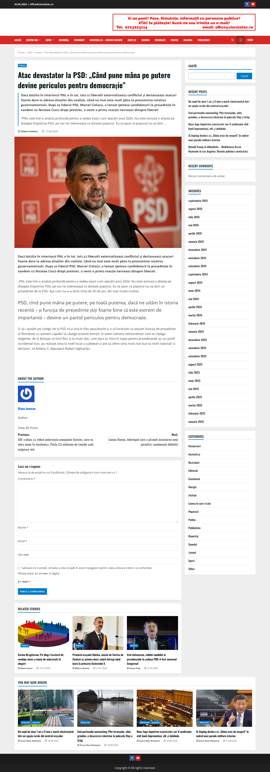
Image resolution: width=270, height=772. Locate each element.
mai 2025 (193, 225)
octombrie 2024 (197, 266)
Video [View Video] (244, 40)
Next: (138, 439)
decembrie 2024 (197, 250)
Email (22, 541)
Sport (191, 561)
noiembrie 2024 (197, 258)
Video (191, 569)
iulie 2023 (194, 372)
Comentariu (27, 479)
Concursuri (194, 446)
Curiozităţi (194, 454)
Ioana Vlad (134, 668)
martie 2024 (195, 315)
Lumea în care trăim (199, 503)
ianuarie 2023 (196, 422)
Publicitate (204, 40)
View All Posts (28, 428)
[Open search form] (232, 40)
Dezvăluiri (193, 462)
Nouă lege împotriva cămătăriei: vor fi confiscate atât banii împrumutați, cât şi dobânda (218, 126)
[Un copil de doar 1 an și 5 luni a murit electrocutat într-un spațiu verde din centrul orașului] (46, 708)
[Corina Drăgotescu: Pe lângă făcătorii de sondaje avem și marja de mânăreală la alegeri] (43, 633)
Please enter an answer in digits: (39, 573)
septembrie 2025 (198, 201)
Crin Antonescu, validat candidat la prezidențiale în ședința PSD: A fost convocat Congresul (152, 659)
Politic (174, 40)
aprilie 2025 (195, 233)
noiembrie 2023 (197, 348)
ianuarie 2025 (196, 242)
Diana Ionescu (29, 131)
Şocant (192, 552)
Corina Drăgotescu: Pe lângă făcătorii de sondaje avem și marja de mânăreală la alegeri (41, 659)
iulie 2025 (194, 217)
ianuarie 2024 (196, 331)
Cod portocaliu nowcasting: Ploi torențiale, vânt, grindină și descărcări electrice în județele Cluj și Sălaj (219, 115)
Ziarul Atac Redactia (30, 740)
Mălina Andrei (82, 668)
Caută (192, 66)
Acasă (17, 40)
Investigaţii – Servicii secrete (106, 40)
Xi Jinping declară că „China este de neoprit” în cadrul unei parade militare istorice (218, 137)
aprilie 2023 (195, 397)
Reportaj (193, 536)
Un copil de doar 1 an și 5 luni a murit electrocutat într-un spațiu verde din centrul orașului (219, 103)
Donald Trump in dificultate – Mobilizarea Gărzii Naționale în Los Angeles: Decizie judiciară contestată (218, 149)
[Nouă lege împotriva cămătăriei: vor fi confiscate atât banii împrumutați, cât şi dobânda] (165, 708)
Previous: (58, 442)
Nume (23, 527)
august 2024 (195, 282)
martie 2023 (195, 405)
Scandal (188, 40)
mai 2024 (193, 299)
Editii (48, 40)
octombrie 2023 (197, 356)
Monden (145, 40)
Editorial (64, 40)
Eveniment (79, 40)
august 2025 (195, 209)
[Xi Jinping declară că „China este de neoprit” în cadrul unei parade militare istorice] (224, 708)
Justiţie (132, 40)
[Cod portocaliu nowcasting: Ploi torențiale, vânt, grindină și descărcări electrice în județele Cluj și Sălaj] (105, 708)
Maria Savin (26, 668)
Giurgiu (192, 487)
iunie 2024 (194, 291)
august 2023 (195, 364)
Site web (23, 555)
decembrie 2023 (197, 340)
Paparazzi (160, 40)
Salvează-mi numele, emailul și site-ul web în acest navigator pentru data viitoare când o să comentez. (87, 568)
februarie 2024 (196, 323)
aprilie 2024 (195, 307)
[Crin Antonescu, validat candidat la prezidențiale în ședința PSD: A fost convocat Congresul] (152, 633)
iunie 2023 (194, 381)
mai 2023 (193, 389)
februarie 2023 (196, 413)
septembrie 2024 (198, 274)
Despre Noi (32, 40)
